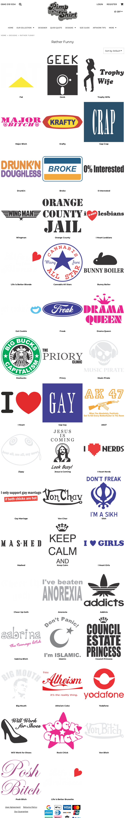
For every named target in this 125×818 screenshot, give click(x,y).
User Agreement (13, 807)
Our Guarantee (21, 811)
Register (112, 4)
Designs (13, 35)
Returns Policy (30, 807)
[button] (20, 4)
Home (3, 35)
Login (100, 4)
